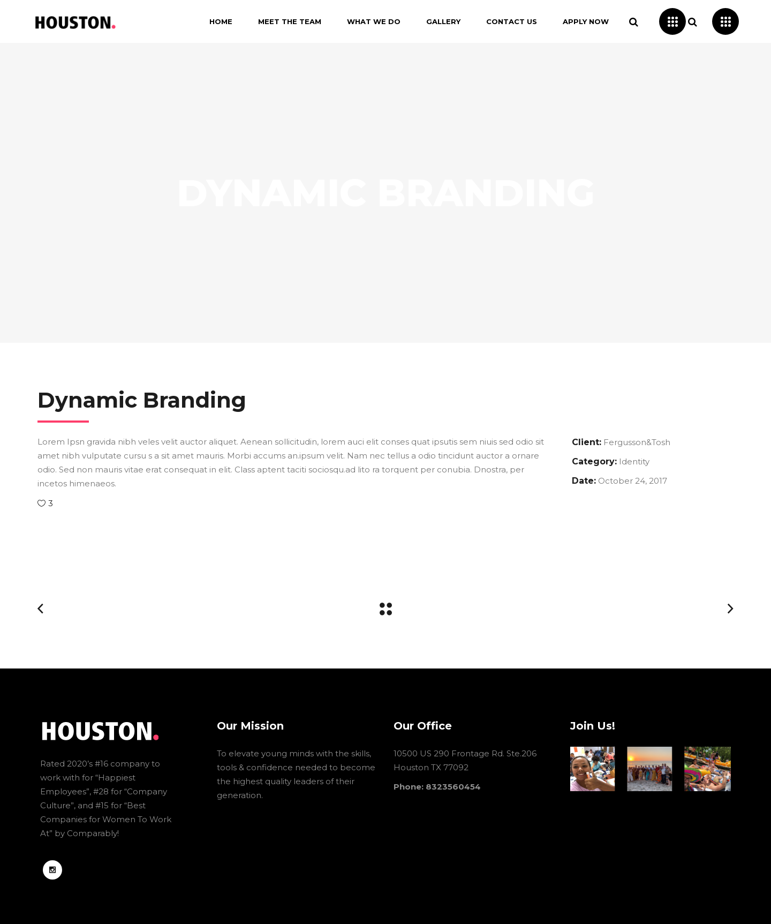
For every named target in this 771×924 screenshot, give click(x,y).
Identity (634, 461)
